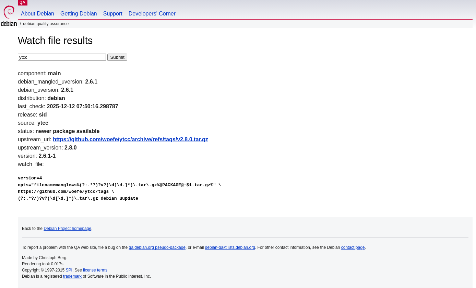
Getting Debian (78, 13)
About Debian (37, 13)
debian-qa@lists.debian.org (230, 247)
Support (112, 13)
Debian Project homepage (67, 228)
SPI (69, 270)
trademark (72, 276)
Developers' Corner (152, 13)
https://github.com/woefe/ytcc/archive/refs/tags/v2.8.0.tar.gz (130, 139)
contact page (353, 247)
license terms (95, 270)
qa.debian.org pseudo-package (157, 247)
